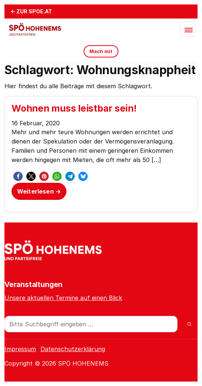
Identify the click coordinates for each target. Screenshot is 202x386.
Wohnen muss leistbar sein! (74, 108)
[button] (18, 176)
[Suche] (189, 324)
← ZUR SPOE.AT (31, 11)
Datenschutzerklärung (72, 349)
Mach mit (101, 51)
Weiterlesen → (39, 191)
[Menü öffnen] (187, 29)
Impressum (20, 349)
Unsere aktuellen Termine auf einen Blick (63, 297)
